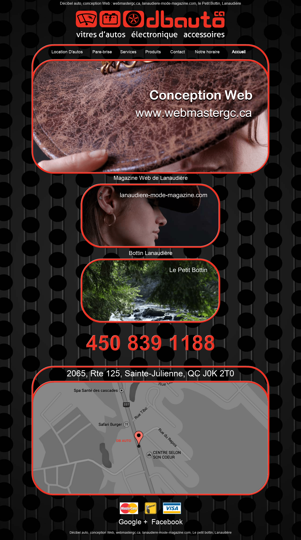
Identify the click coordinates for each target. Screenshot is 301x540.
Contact (177, 51)
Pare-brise (102, 51)
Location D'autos (67, 51)
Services (128, 51)
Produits (153, 51)
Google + (133, 522)
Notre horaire (207, 51)
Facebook (167, 522)
